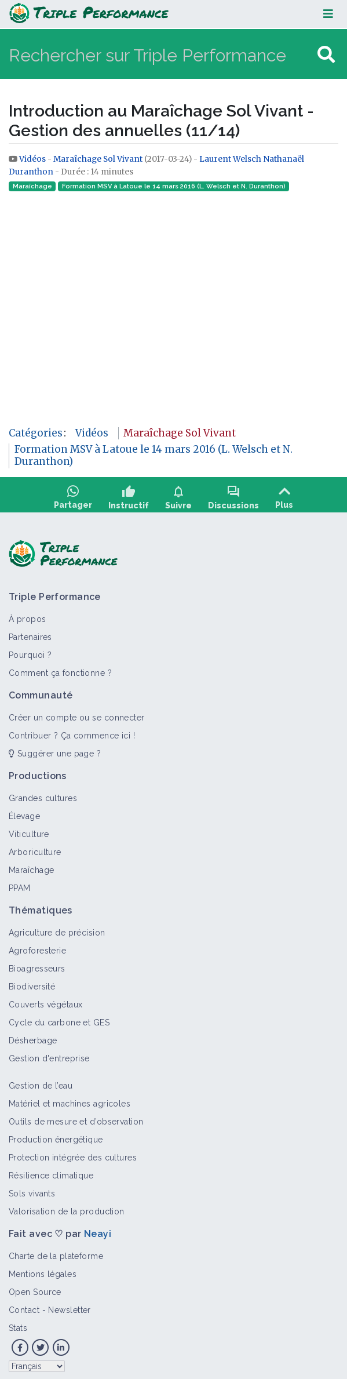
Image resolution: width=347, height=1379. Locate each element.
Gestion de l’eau (40, 1081)
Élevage (24, 812)
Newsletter (69, 1306)
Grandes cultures (43, 794)
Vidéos (33, 159)
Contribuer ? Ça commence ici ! (72, 731)
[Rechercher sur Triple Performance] (162, 55)
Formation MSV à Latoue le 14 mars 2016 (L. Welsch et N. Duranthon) (174, 186)
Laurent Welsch (230, 159)
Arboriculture (35, 848)
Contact (24, 1306)
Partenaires (30, 633)
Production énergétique (56, 1135)
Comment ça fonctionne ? (60, 669)
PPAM (20, 884)
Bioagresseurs (37, 964)
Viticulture (29, 830)
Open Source (35, 1288)
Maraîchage (32, 186)
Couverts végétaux (45, 1000)
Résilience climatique (51, 1171)
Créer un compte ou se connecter (77, 713)
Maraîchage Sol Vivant (98, 159)
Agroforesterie (37, 946)
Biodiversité (32, 982)
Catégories (36, 433)
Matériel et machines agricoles (69, 1099)
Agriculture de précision (57, 928)
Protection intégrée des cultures (73, 1153)
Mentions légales (42, 1270)
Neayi (97, 1229)
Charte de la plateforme (56, 1252)
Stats (18, 1324)
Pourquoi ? (30, 651)
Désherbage (33, 1036)
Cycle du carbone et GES (59, 1018)
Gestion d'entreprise (49, 1054)
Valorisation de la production (67, 1207)
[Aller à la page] (326, 55)
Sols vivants (32, 1189)
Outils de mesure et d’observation (76, 1117)
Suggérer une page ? (55, 749)
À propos (27, 615)
